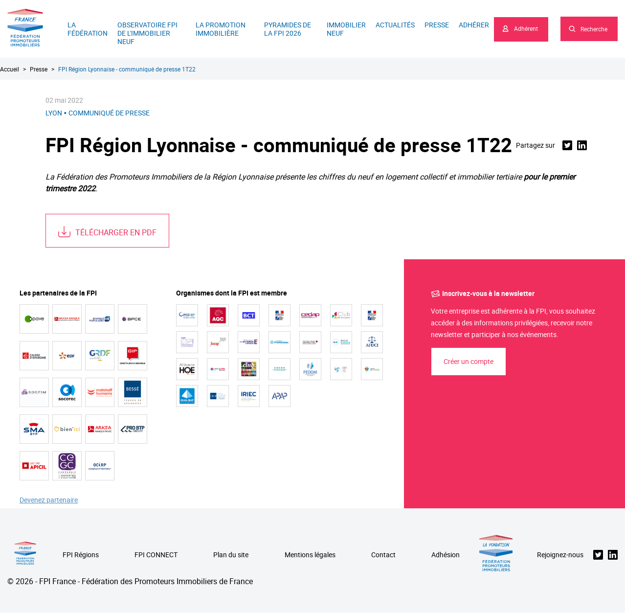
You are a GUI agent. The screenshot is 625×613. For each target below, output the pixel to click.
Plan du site (230, 555)
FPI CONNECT (156, 555)
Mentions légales (310, 555)
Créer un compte (468, 361)
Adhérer (474, 24)
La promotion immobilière (221, 29)
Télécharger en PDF (115, 232)
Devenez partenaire (49, 500)
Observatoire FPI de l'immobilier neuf (147, 33)
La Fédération (87, 29)
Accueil (9, 69)
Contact (383, 555)
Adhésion (445, 555)
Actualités (395, 24)
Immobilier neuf (346, 29)
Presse (436, 24)
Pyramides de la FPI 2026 (287, 29)
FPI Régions (81, 555)
